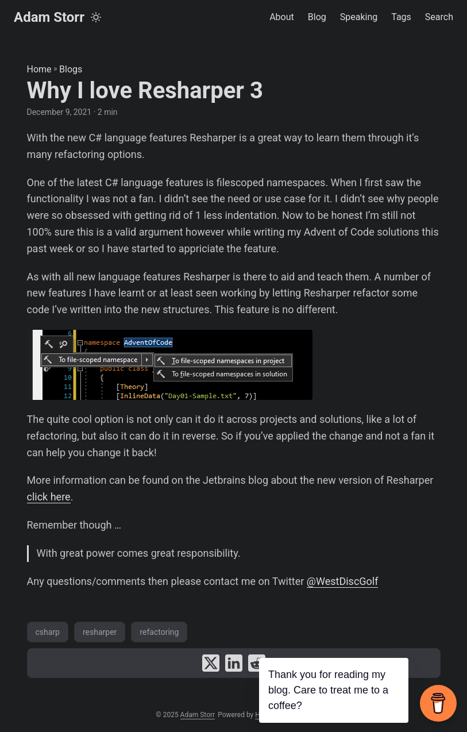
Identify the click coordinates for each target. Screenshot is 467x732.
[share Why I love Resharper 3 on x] (210, 663)
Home (39, 69)
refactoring (159, 632)
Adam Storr (49, 17)
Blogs (70, 69)
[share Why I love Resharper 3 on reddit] (256, 663)
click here (49, 497)
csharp (48, 632)
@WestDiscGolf (343, 581)
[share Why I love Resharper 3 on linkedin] (233, 663)
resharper (100, 632)
